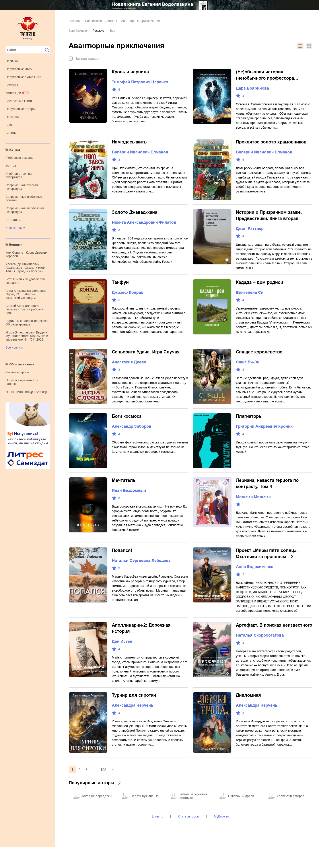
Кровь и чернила (130, 71)
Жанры (14, 149)
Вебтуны (12, 85)
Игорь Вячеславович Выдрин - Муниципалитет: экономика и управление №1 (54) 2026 (27, 336)
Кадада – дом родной (259, 282)
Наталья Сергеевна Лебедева (141, 560)
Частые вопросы (17, 372)
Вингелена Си (249, 292)
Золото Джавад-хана (134, 212)
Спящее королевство (259, 351)
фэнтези (12, 165)
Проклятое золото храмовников (271, 141)
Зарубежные (78, 30)
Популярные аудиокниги (23, 77)
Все (112, 30)
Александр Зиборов (131, 426)
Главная (75, 21)
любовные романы (19, 157)
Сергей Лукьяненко (145, 796)
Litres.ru (157, 816)
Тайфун (120, 282)
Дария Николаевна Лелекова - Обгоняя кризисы (28, 322)
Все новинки (14, 347)
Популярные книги (19, 69)
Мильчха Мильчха (253, 496)
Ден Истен (122, 641)
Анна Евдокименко (254, 567)
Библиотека (93, 21)
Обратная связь (21, 364)
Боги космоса (127, 416)
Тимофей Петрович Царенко (140, 82)
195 (103, 770)
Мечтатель (124, 480)
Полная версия (87, 59)
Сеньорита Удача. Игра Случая (146, 351)
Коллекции (13, 93)
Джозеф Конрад (127, 292)
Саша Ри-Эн (247, 362)
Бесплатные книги (19, 101)
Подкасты (12, 117)
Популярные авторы (20, 109)
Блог (9, 125)
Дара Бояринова (252, 88)
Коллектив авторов (290, 796)
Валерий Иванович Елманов (140, 152)
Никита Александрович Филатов (144, 222)
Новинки (12, 61)
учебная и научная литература (19, 175)
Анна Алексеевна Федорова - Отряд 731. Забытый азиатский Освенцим (27, 294)
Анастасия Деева (129, 362)
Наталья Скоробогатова (260, 635)
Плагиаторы (249, 416)
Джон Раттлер (250, 228)
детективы (13, 220)
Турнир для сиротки (134, 695)
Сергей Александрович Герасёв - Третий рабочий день (24, 309)
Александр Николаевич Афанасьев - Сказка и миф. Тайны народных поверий (26, 267)
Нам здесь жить (129, 141)
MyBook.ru (221, 816)
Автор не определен (97, 796)
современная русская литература (22, 186)
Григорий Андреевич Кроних (264, 426)
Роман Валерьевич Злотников (193, 796)
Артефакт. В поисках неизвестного (274, 625)
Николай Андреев (241, 796)
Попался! (122, 550)
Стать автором (188, 816)
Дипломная (248, 695)
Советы (11, 133)
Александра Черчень (132, 705)
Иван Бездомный (129, 490)
